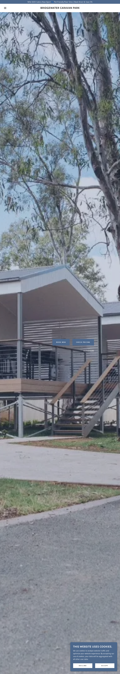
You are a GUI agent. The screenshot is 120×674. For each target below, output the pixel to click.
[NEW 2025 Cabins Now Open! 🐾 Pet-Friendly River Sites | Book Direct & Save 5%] (60, 1)
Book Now (61, 342)
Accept (104, 665)
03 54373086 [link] (88, 350)
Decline (83, 665)
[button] (6, 8)
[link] (60, 8)
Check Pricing (83, 342)
